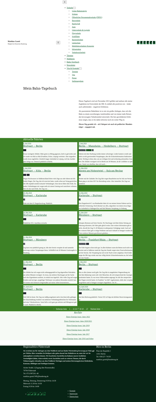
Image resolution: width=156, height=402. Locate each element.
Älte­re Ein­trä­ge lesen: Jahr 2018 (78, 330)
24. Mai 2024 (83, 193)
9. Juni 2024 (27, 143)
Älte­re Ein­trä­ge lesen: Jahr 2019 (78, 326)
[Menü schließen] (65, 2)
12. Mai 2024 (27, 262)
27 (87, 309)
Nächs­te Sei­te (96, 308)
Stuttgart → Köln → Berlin (37, 170)
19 (83, 309)
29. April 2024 (83, 286)
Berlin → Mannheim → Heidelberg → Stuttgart (104, 146)
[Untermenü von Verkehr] (74, 8)
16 (76, 309)
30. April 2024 (28, 286)
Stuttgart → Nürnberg (34, 239)
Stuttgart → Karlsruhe (35, 195)
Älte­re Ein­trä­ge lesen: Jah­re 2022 (78, 317)
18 (80, 309)
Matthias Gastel (14, 41)
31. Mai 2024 (83, 168)
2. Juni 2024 (27, 168)
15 (74, 309)
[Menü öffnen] (58, 42)
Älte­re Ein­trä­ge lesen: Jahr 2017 (78, 334)
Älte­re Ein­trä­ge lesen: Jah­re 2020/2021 (78, 321)
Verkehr (70, 8)
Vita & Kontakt (73, 68)
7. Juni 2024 (83, 143)
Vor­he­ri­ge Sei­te (60, 308)
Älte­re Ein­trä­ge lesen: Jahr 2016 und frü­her (78, 339)
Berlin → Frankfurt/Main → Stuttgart (98, 239)
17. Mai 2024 (83, 237)
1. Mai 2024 (83, 262)
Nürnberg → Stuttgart (90, 215)
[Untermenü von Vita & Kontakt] (80, 68)
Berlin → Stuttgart (88, 264)
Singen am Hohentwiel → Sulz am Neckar (101, 170)
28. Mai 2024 (27, 193)
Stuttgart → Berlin (32, 146)
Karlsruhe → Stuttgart (90, 195)
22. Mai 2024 (83, 212)
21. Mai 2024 (27, 237)
